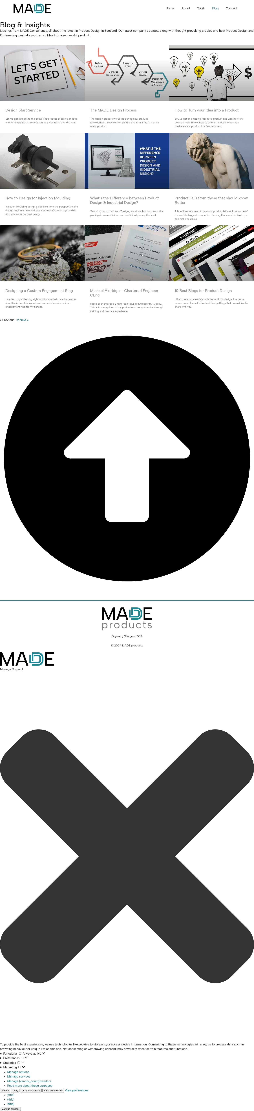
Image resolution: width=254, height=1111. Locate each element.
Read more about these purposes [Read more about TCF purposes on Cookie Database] (29, 1085)
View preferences (31, 1090)
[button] (127, 857)
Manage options (18, 1072)
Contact (231, 8)
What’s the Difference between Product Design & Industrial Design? (124, 200)
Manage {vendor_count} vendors (29, 1081)
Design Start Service (23, 110)
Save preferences (53, 1090)
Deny (15, 1090)
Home (170, 8)
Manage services (18, 1076)
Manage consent (10, 1109)
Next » (24, 320)
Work (201, 8)
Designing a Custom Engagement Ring (39, 290)
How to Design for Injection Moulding (37, 198)
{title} (10, 1095)
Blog (215, 8)
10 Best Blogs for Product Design (203, 290)
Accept (5, 1090)
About (186, 8)
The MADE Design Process (113, 110)
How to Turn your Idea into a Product (207, 110)
